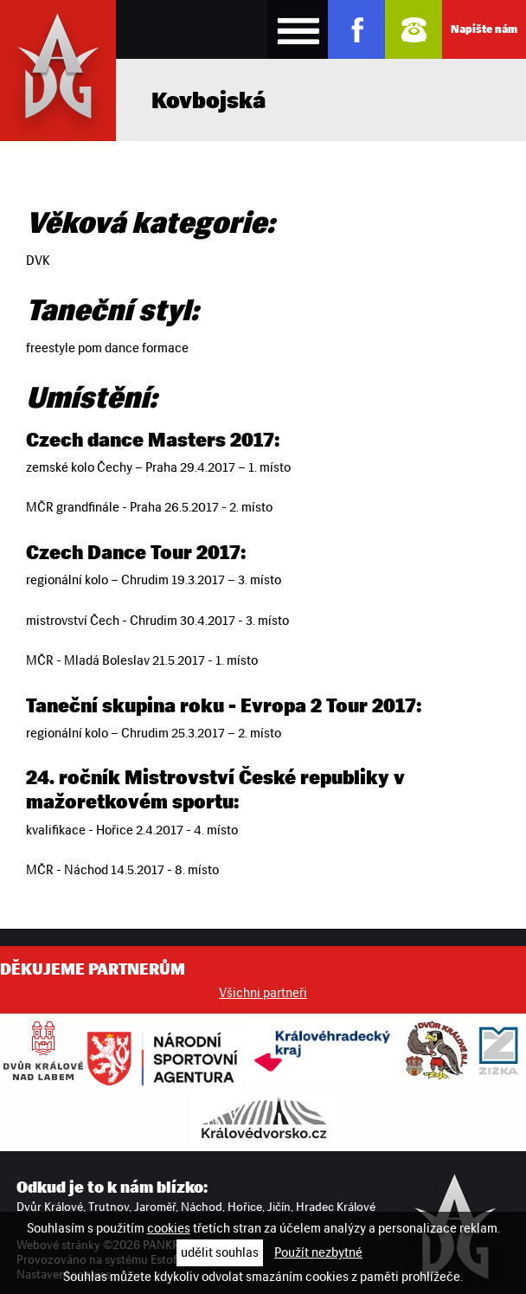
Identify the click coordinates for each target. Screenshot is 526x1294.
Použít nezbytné (318, 1252)
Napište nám (484, 29)
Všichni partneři (263, 993)
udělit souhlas (220, 1252)
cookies (168, 1228)
